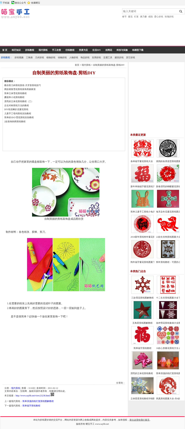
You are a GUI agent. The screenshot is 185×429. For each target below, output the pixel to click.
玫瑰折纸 (169, 16)
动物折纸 (62, 57)
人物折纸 (73, 57)
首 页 (4, 50)
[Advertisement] (51, 27)
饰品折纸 (85, 57)
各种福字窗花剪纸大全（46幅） (146, 161)
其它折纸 (130, 57)
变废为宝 (83, 50)
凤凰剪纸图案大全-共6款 (168, 398)
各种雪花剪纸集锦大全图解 (169, 323)
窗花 (130, 16)
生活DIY (96, 50)
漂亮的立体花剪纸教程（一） (145, 373)
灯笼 (136, 16)
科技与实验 (122, 50)
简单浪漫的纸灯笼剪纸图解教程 (38, 401)
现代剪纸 (43, 50)
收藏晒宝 (35, 2)
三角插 (29, 57)
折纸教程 (29, 50)
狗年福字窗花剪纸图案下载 (144, 262)
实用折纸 (96, 57)
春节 (124, 16)
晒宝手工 (90, 424)
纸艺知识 (16, 50)
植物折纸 (50, 57)
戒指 (150, 16)
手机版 (6, 2)
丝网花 (108, 50)
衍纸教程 (69, 50)
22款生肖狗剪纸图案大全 (168, 237)
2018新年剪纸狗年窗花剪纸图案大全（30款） (153, 237)
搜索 (181, 11)
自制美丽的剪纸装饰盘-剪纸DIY (109, 65)
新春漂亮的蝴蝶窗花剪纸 (168, 186)
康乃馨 (143, 16)
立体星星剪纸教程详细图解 (144, 398)
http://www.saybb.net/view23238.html (33, 395)
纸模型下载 (137, 50)
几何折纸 (39, 57)
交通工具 (107, 57)
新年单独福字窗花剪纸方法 (144, 186)
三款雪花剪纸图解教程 (142, 297)
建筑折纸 (119, 57)
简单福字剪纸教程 (31, 405)
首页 (77, 65)
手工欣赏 (56, 50)
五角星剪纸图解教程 (142, 323)
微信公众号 (20, 2)
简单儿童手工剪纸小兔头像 (144, 211)
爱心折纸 (158, 16)
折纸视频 (19, 57)
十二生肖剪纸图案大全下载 (169, 297)
